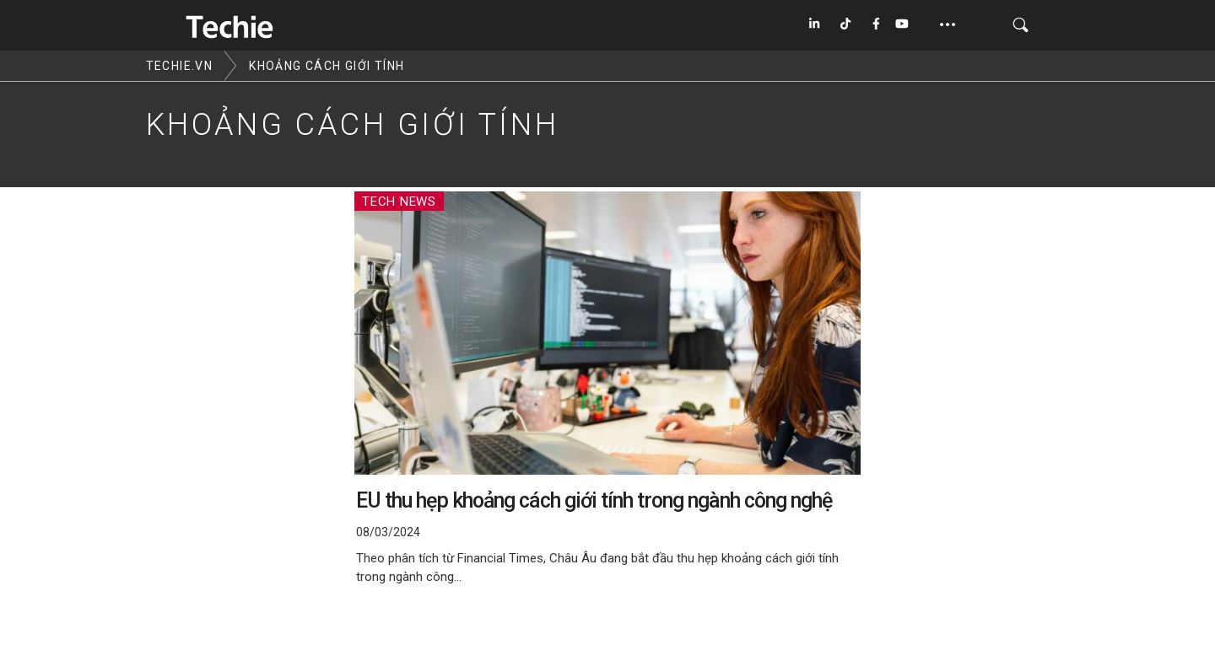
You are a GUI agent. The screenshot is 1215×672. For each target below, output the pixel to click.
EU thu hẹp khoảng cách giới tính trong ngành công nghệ (594, 500)
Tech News (399, 201)
